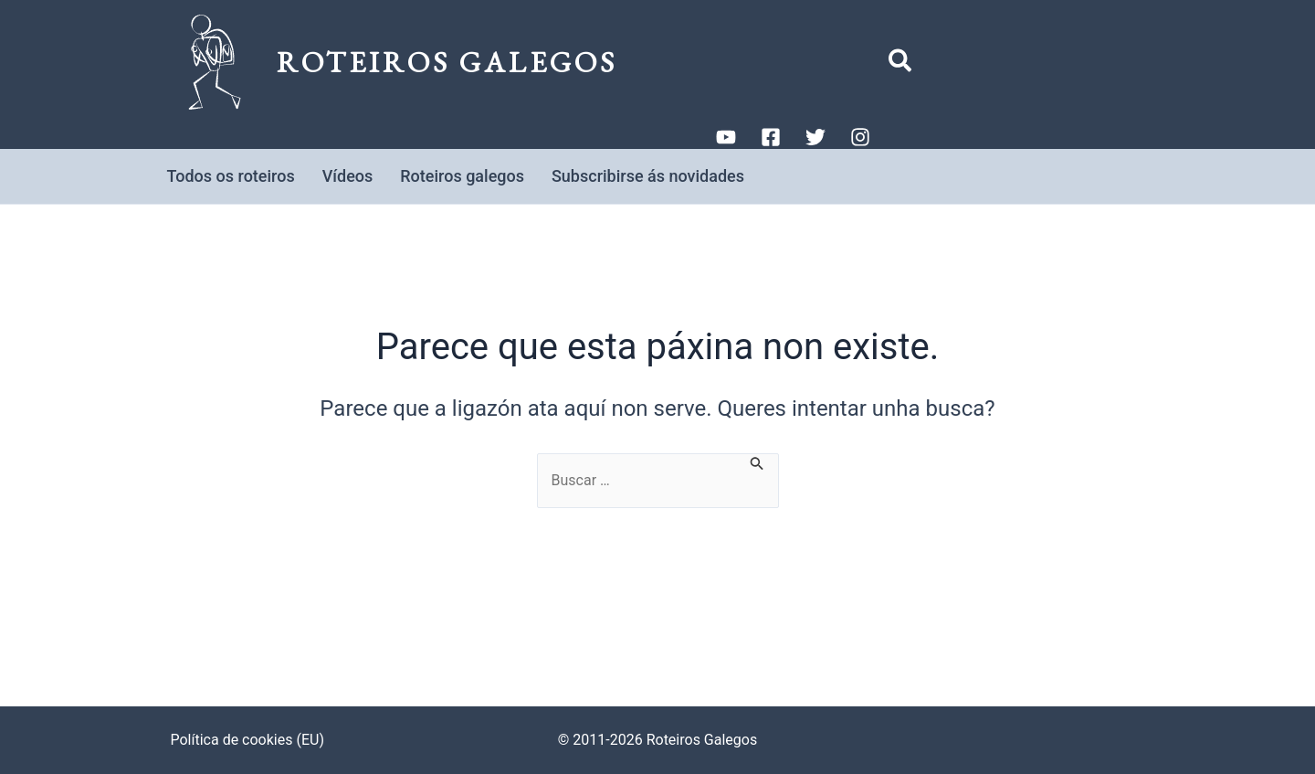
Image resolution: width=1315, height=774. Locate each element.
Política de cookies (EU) (247, 739)
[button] (901, 64)
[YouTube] (726, 137)
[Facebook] (771, 137)
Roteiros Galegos (447, 62)
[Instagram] (860, 137)
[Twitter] (815, 137)
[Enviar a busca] (757, 462)
